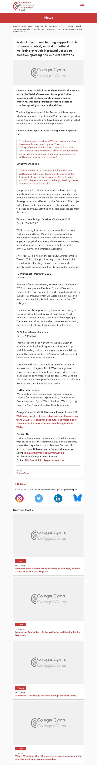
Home (15, 26)
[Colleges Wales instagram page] (19, 498)
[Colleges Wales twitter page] (39, 498)
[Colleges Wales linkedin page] (58, 498)
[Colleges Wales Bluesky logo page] (77, 497)
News (23, 26)
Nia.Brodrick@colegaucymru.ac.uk (44, 460)
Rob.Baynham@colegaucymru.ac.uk (43, 453)
